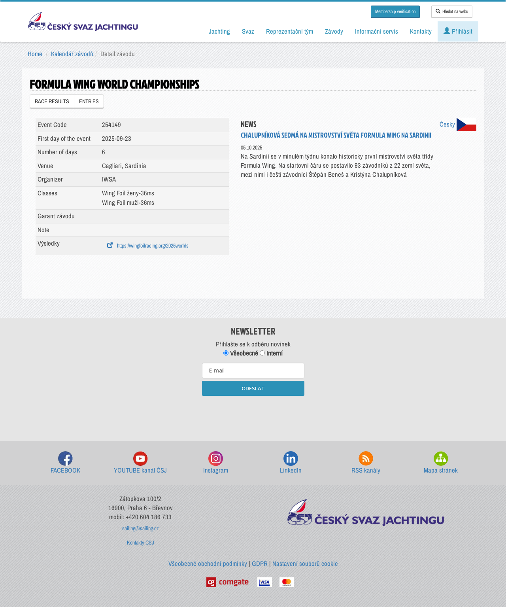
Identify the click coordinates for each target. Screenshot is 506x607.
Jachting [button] (219, 31)
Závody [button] (334, 31)
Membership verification (395, 11)
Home (35, 53)
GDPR (260, 563)
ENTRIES (89, 101)
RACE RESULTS (52, 101)
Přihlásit (458, 31)
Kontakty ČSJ (140, 542)
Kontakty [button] (421, 31)
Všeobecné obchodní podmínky (207, 563)
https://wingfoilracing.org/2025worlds (148, 245)
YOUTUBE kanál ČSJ (140, 463)
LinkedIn (291, 463)
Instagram (215, 463)
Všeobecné (240, 353)
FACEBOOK (65, 463)
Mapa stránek (441, 463)
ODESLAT (253, 388)
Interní (271, 353)
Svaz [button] (248, 31)
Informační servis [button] (376, 31)
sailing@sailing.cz (140, 528)
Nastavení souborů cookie (305, 563)
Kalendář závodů (72, 53)
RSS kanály (365, 463)
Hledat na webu (452, 11)
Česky (458, 124)
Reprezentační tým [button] (289, 31)
